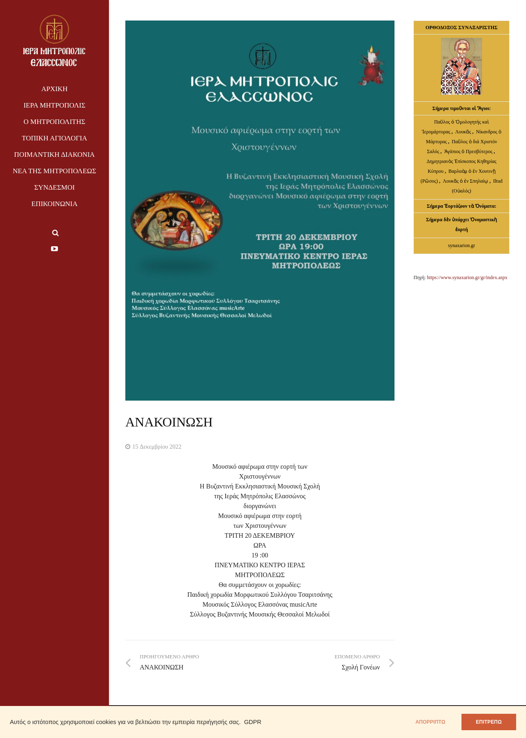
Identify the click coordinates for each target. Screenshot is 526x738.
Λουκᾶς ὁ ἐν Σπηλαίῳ (465, 181)
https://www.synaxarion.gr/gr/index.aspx (467, 277)
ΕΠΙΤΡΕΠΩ (489, 722)
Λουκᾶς (463, 132)
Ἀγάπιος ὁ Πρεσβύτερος (468, 151)
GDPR (252, 722)
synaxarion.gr (461, 245)
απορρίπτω (430, 722)
